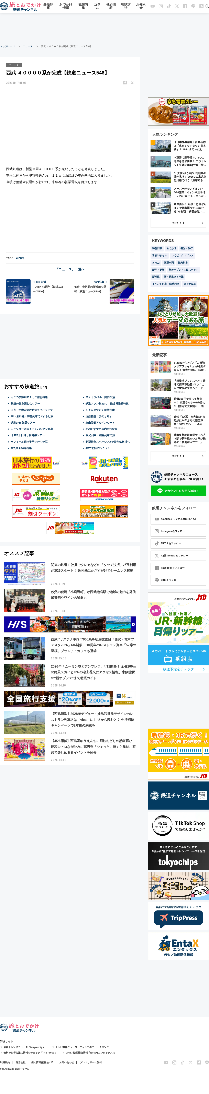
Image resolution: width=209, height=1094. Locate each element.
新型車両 (169, 262)
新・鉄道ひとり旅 (174, 276)
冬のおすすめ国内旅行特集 (101, 428)
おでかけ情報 (65, 6)
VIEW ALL (178, 223)
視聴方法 (126, 6)
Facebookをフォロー (170, 568)
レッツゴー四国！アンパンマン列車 (32, 428)
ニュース (28, 46)
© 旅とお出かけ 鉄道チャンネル (14, 1069)
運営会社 (20, 1062)
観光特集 (83, 6)
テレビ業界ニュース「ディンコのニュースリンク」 (83, 1047)
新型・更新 (158, 269)
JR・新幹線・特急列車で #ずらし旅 (32, 416)
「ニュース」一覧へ (70, 269)
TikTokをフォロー (168, 543)
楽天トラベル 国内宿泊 (100, 397)
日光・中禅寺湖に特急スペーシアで (32, 409)
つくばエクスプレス (183, 255)
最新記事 (48, 6)
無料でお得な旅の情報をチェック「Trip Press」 (30, 1052)
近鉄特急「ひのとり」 (99, 416)
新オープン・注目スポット (183, 269)
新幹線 (156, 276)
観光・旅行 (186, 248)
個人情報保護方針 (41, 1062)
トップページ (7, 46)
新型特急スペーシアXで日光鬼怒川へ (108, 441)
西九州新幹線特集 (21, 447)
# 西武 (20, 257)
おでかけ (171, 248)
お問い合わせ (66, 1062)
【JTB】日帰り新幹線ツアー (28, 435)
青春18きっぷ (159, 255)
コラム (97, 6)
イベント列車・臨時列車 (165, 283)
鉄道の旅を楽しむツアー (25, 403)
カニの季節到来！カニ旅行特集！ (30, 397)
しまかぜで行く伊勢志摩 (100, 409)
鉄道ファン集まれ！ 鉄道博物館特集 (107, 403)
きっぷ (156, 262)
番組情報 (111, 6)
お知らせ (141, 6)
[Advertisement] (104, 28)
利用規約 (5, 1062)
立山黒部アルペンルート (100, 422)
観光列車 (183, 262)
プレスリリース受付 (91, 1062)
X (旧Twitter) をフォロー (171, 556)
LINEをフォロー (167, 580)
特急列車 (157, 248)
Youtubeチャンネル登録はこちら (176, 519)
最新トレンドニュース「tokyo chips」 (24, 1047)
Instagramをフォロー (170, 531)
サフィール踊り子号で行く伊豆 (29, 441)
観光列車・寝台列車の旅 (100, 435)
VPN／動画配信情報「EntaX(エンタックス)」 (91, 1052)
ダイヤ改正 (190, 283)
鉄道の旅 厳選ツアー (23, 422)
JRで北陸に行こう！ (98, 447)
